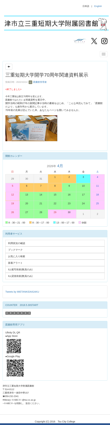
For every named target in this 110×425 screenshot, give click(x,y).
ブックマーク (15, 249)
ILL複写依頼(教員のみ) (20, 269)
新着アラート (15, 262)
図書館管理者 (38, 82)
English (98, 6)
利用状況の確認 (16, 243)
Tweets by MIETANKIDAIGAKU (22, 291)
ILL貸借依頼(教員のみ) (20, 276)
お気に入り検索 (16, 256)
